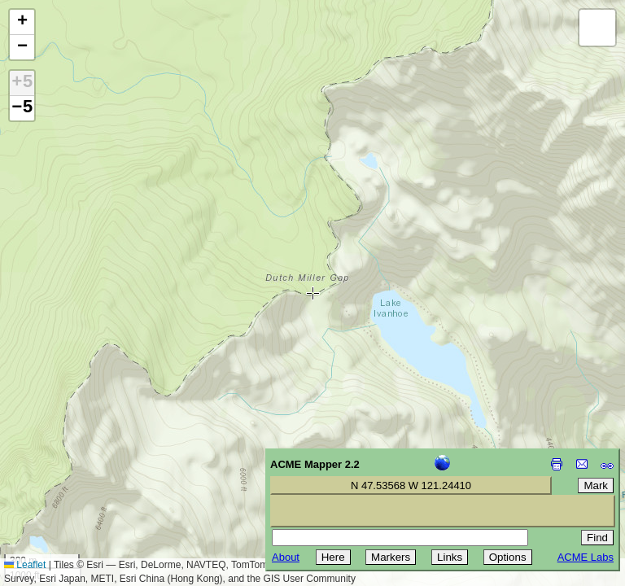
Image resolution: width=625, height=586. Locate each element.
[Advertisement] (86, 470)
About (285, 557)
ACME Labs (585, 557)
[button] (22, 22)
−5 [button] (22, 108)
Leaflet (25, 565)
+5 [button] (22, 83)
